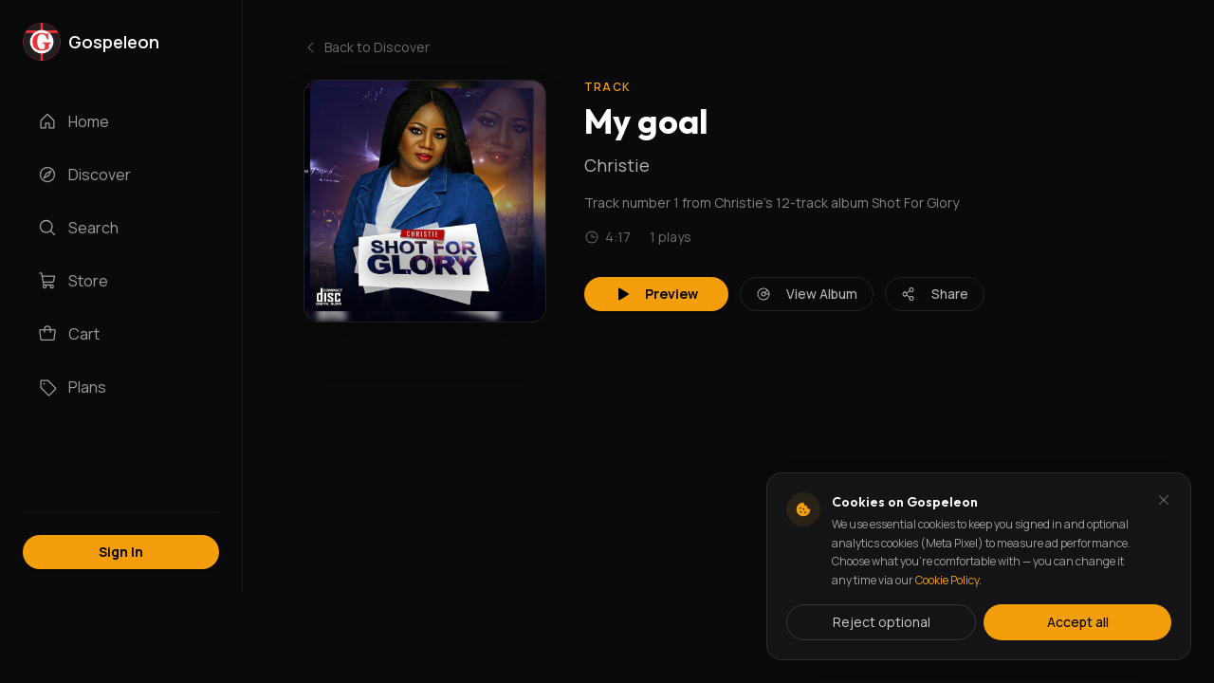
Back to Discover (367, 47)
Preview (656, 294)
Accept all (1078, 622)
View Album (806, 294)
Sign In (121, 552)
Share (934, 294)
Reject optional (881, 622)
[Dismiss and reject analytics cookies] (1163, 500)
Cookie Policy (947, 580)
